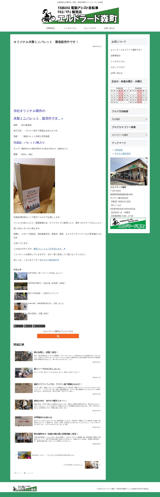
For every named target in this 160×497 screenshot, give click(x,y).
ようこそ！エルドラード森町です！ (127, 50)
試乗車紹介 (116, 55)
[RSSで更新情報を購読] (58, 336)
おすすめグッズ (39, 326)
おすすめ (28, 326)
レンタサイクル (118, 61)
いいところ (18, 326)
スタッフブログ (118, 67)
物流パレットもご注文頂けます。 (49, 249)
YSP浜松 (119, 150)
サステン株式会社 (50, 260)
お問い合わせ (117, 73)
